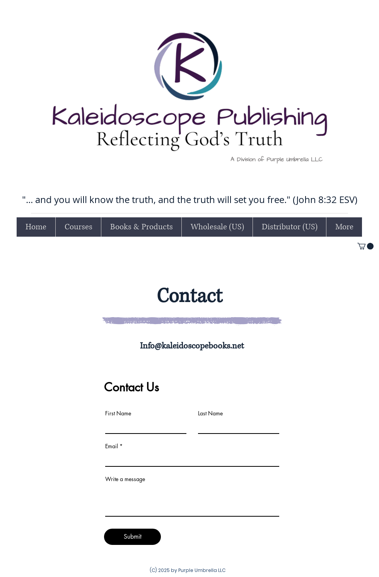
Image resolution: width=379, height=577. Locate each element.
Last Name (210, 413)
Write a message (125, 479)
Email (111, 446)
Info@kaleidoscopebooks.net (192, 346)
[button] (365, 246)
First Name (118, 413)
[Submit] (132, 537)
